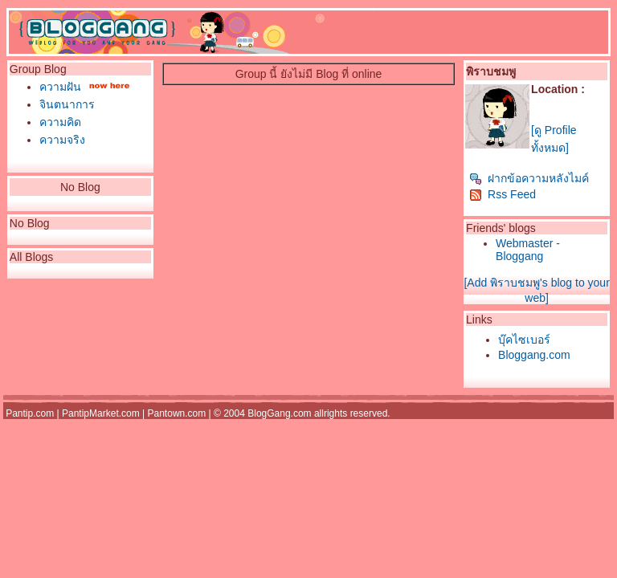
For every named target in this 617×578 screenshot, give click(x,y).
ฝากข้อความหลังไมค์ (529, 178)
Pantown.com (177, 413)
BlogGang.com (279, 413)
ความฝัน (60, 86)
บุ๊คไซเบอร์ (524, 339)
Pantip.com (30, 413)
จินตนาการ (67, 104)
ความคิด (60, 122)
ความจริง (62, 139)
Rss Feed (502, 194)
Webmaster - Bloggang (528, 250)
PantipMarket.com (101, 413)
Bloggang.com (534, 354)
